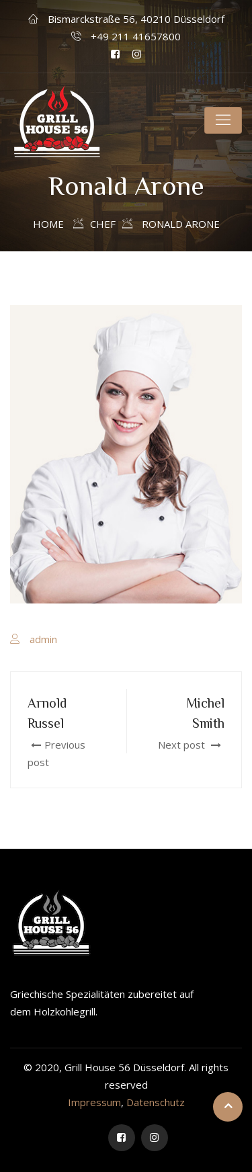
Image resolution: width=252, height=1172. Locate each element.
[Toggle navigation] (223, 120)
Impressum (94, 1102)
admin (43, 639)
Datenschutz (155, 1102)
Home (48, 224)
